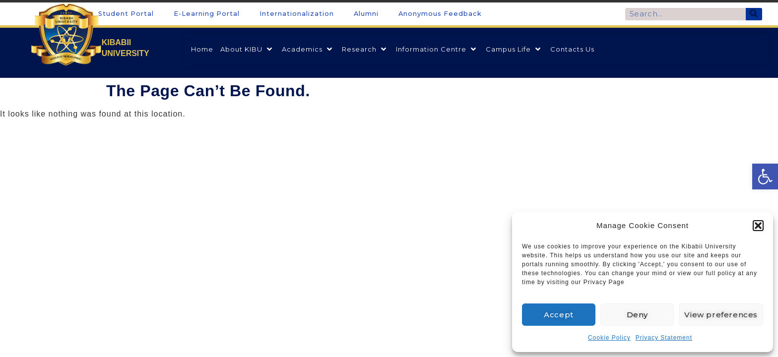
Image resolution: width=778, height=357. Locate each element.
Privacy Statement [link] (664, 337)
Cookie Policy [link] (609, 337)
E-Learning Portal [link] (207, 13)
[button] (758, 226)
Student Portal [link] (126, 13)
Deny (637, 314)
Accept (559, 314)
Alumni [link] (366, 13)
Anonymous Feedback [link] (440, 13)
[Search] (754, 14)
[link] (765, 176)
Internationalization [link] (296, 13)
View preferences (721, 314)
